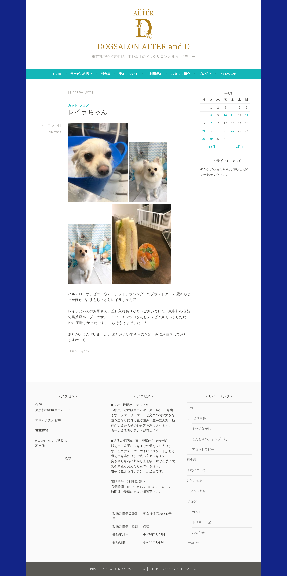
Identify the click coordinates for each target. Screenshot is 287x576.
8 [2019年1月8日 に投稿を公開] (211, 115)
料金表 (106, 74)
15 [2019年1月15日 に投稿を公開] (211, 123)
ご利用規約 (154, 74)
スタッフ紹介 (180, 74)
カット (73, 105)
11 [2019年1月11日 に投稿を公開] (232, 115)
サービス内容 (79, 74)
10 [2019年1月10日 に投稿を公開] (225, 115)
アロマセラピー (203, 449)
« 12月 (211, 147)
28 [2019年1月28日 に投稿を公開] (203, 139)
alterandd (55, 132)
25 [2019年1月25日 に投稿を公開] (232, 131)
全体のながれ (201, 428)
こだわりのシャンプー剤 (209, 439)
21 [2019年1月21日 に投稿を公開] (203, 131)
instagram (228, 74)
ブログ (203, 74)
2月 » (239, 147)
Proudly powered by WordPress (117, 569)
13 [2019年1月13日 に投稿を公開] (246, 115)
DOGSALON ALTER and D (143, 47)
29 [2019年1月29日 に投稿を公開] (211, 139)
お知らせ (198, 533)
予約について (128, 74)
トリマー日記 (201, 522)
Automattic (186, 569)
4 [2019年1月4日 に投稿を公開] (232, 107)
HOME (57, 74)
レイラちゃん (87, 113)
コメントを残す (79, 351)
